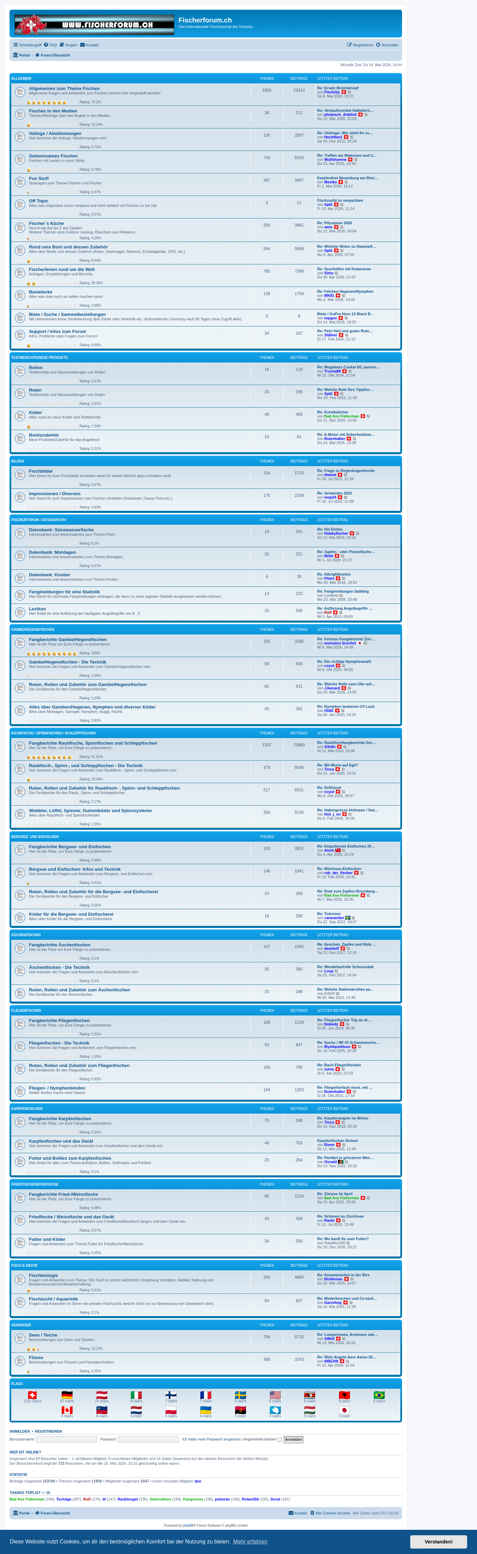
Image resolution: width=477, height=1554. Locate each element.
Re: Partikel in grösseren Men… (345, 1158)
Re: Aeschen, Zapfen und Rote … (346, 944)
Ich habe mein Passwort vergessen (211, 1439)
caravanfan (334, 918)
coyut (329, 666)
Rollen (36, 367)
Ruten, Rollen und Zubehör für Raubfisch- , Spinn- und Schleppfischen (104, 788)
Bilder (17, 461)
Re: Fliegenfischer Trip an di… (344, 1020)
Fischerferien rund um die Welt (62, 269)
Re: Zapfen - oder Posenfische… (346, 552)
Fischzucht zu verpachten (340, 200)
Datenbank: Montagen (52, 552)
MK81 (329, 295)
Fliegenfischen (26, 1010)
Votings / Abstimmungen (55, 133)
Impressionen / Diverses (55, 493)
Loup (329, 971)
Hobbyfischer (336, 533)
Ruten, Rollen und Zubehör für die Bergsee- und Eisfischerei (93, 891)
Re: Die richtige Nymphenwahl (344, 661)
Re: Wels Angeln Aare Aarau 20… (346, 1357)
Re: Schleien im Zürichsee (340, 1216)
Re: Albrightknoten (334, 574)
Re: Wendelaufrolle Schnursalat (345, 967)
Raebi (329, 1220)
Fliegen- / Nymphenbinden (57, 1088)
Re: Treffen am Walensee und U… (347, 155)
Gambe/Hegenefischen (32, 629)
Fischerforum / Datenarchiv (38, 520)
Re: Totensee (328, 914)
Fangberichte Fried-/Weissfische (63, 1194)
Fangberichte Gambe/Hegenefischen (68, 639)
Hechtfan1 (333, 137)
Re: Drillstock (329, 788)
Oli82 (329, 711)
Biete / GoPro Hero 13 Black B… (345, 314)
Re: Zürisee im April (335, 1194)
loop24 (330, 497)
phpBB (188, 1525)
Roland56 (250, 1499)
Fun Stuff (39, 178)
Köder (35, 412)
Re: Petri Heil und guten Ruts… (345, 331)
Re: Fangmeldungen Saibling (343, 591)
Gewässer (21, 1325)
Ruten (35, 390)
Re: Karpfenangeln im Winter (343, 1118)
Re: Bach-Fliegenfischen (339, 1065)
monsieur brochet (340, 643)
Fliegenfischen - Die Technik (59, 1043)
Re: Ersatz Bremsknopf (337, 88)
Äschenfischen (26, 935)
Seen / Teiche (43, 1335)
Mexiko (330, 182)
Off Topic (38, 200)
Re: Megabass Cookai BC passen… (348, 367)
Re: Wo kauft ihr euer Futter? (343, 1239)
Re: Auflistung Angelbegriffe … (344, 608)
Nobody (331, 1024)
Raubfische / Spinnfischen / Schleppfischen (53, 733)
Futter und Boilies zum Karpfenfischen (70, 1158)
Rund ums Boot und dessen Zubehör (68, 246)
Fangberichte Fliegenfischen (59, 1020)
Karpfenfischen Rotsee (337, 1141)
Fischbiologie (43, 1275)
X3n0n (330, 747)
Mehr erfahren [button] (250, 1541)
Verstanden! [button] (439, 1541)
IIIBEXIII (331, 1361)
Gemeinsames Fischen (53, 155)
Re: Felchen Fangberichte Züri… (346, 639)
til (104, 1499)
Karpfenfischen (27, 1109)
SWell (329, 1339)
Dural (275, 1499)
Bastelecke (40, 291)
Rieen (329, 1145)
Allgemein (21, 78)
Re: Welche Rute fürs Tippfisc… (345, 389)
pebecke (222, 1499)
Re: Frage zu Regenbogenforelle (346, 471)
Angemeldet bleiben (262, 1439)
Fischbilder (41, 471)
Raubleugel (128, 1499)
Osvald (330, 1162)
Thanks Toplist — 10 (30, 1493)
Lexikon (37, 608)
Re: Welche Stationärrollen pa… (345, 989)
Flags (17, 1384)
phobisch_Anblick (340, 114)
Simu (329, 273)
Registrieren (48, 1431)
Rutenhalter (334, 439)
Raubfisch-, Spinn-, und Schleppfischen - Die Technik (86, 765)
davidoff (331, 948)
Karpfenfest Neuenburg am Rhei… (347, 178)
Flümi (329, 578)
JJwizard (332, 688)
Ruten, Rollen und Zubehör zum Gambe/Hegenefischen (88, 684)
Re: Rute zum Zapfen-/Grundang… (348, 891)
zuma (329, 1069)
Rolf (328, 612)
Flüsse (36, 1357)
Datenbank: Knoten (49, 574)
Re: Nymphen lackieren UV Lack (345, 706)
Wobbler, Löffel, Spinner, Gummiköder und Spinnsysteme (90, 810)
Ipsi (198, 1481)
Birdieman (333, 1279)
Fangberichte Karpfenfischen (60, 1118)
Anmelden (20, 1431)
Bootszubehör (44, 435)
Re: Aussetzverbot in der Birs (343, 1275)
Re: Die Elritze (329, 529)
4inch (329, 850)
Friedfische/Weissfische (34, 1184)
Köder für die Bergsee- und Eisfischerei (71, 914)
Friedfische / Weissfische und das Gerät (71, 1216)
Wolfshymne (335, 159)
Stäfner (330, 335)
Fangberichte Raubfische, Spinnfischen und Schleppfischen (93, 743)
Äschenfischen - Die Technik (59, 967)
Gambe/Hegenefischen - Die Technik (67, 662)
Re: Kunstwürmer (333, 412)
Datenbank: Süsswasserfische (61, 529)
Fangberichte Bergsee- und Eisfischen (70, 846)
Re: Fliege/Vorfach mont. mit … (344, 1087)
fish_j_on (332, 814)
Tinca (329, 769)
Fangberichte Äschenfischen (59, 944)
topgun (330, 318)
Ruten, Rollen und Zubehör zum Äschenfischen (79, 989)
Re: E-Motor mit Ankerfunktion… (346, 434)
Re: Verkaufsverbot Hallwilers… (345, 110)
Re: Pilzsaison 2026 (334, 223)
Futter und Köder (47, 1239)
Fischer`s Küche (46, 223)
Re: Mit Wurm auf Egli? (337, 765)
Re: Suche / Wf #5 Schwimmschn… (348, 1042)
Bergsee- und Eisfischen (35, 837)
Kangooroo (193, 1499)
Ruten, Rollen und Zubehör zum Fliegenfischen (79, 1065)
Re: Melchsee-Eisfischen (339, 869)
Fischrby (332, 92)
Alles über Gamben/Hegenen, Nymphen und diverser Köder (92, 707)
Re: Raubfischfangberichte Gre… (346, 743)
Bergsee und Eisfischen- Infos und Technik (75, 869)
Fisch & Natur (24, 1265)
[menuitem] (50, 45)
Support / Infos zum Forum (57, 331)
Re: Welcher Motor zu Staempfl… (346, 246)
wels (328, 227)
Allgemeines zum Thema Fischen (64, 88)
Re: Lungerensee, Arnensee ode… (347, 1334)
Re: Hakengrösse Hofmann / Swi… (348, 810)
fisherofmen (160, 1499)
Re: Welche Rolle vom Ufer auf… (346, 684)
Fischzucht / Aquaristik (53, 1298)
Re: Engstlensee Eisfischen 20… (346, 846)
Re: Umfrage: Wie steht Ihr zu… (345, 133)
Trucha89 (332, 371)
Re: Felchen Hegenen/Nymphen (345, 291)
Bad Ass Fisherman (341, 416)
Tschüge (63, 1499)
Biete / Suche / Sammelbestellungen (67, 314)
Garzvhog (333, 1302)
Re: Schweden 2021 (334, 493)
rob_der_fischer (338, 873)
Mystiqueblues (337, 1047)
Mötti (328, 556)
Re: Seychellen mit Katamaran (344, 269)
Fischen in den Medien (53, 110)
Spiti (328, 204)
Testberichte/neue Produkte (39, 358)
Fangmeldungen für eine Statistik (64, 591)
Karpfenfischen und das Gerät (61, 1141)
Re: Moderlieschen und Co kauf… (347, 1298)
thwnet (330, 475)
